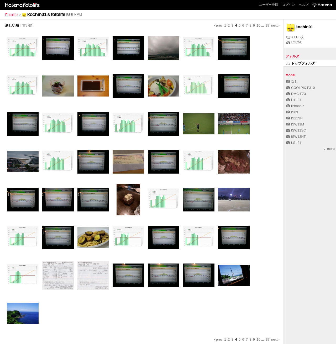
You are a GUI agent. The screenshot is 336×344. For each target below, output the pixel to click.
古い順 (27, 25)
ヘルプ (303, 5)
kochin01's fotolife (46, 14)
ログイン (288, 5)
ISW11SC (296, 130)
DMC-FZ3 (296, 94)
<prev (218, 25)
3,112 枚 (295, 37)
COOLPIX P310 (300, 88)
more (329, 149)
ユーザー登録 (268, 5)
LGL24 (293, 42)
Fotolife (11, 15)
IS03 (292, 112)
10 (258, 25)
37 (268, 25)
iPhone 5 (295, 106)
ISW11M (295, 124)
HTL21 (293, 100)
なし (292, 81)
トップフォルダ (300, 63)
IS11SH (294, 118)
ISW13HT (296, 137)
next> (275, 25)
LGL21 (293, 143)
